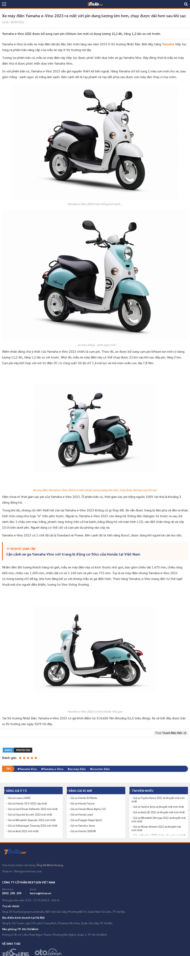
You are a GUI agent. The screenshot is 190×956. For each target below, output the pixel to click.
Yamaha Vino (28, 769)
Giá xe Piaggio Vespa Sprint (86, 820)
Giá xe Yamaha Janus (82, 825)
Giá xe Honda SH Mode (83, 798)
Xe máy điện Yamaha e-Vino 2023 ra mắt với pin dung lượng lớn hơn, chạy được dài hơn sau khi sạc (95, 490)
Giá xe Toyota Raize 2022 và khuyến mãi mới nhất (158, 799)
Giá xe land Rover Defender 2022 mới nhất (33, 809)
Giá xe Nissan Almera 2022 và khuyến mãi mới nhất (156, 828)
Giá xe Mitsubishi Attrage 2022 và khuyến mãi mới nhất (158, 819)
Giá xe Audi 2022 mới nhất (23, 831)
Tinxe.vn (17, 852)
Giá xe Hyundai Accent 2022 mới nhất (30, 814)
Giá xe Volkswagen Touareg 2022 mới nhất (33, 825)
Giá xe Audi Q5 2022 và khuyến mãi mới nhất (159, 812)
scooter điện (101, 769)
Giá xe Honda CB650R (83, 831)
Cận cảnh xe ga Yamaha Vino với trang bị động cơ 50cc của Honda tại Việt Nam (73, 554)
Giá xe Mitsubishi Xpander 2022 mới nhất (32, 820)
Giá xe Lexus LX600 (19, 798)
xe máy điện (78, 769)
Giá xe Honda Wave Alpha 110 (88, 809)
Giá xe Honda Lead (81, 814)
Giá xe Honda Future (82, 803)
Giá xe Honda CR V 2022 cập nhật (27, 803)
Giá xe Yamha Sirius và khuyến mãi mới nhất (158, 806)
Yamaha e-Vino (53, 769)
